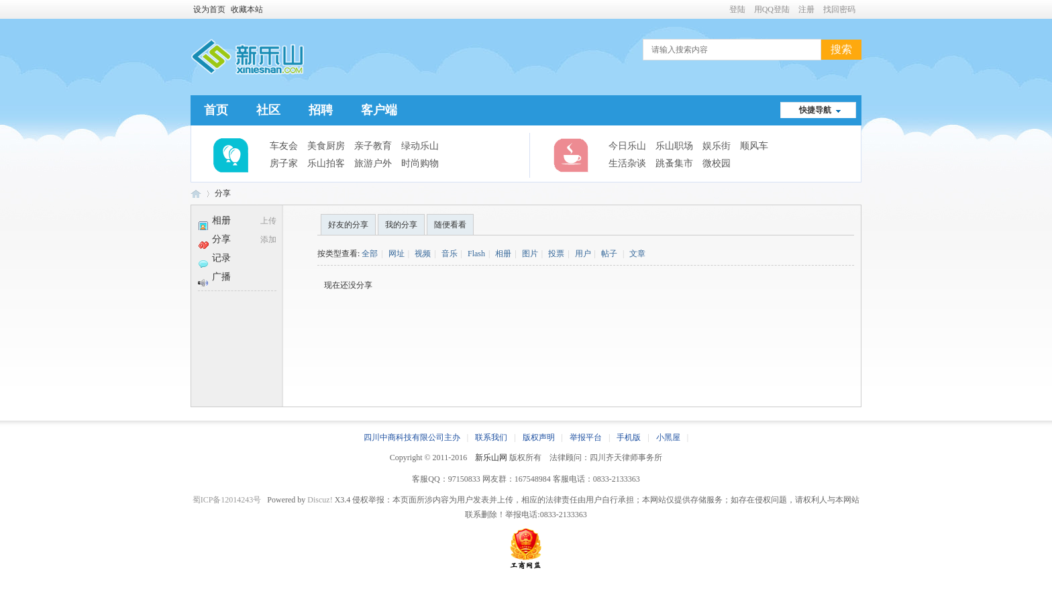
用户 (583, 253)
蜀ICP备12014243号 (227, 499)
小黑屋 (668, 437)
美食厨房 (326, 146)
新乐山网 (491, 457)
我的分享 (401, 224)
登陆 (737, 9)
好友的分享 (348, 224)
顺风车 (754, 146)
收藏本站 (247, 9)
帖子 (609, 253)
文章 (637, 253)
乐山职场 (674, 146)
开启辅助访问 (723, 9)
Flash (476, 253)
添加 (268, 239)
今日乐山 (627, 146)
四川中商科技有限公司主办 (412, 437)
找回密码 (839, 9)
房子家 (284, 163)
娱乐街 (716, 146)
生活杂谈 (627, 163)
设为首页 (209, 9)
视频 (423, 253)
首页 (216, 110)
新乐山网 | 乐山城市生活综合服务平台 (196, 193)
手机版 (629, 437)
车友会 (284, 146)
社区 (268, 110)
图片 (530, 253)
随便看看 (450, 224)
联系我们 (491, 437)
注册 (806, 9)
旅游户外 (373, 163)
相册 (214, 220)
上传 (268, 220)
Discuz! (319, 499)
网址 (396, 253)
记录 (214, 258)
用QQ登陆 (772, 9)
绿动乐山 (420, 146)
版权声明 (539, 437)
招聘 (321, 110)
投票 (556, 253)
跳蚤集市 (674, 163)
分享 (223, 193)
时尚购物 (420, 163)
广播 (214, 277)
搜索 (841, 49)
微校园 (716, 163)
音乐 (449, 253)
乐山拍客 (326, 163)
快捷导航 (815, 110)
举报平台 (586, 437)
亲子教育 (373, 146)
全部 (370, 253)
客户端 (379, 110)
